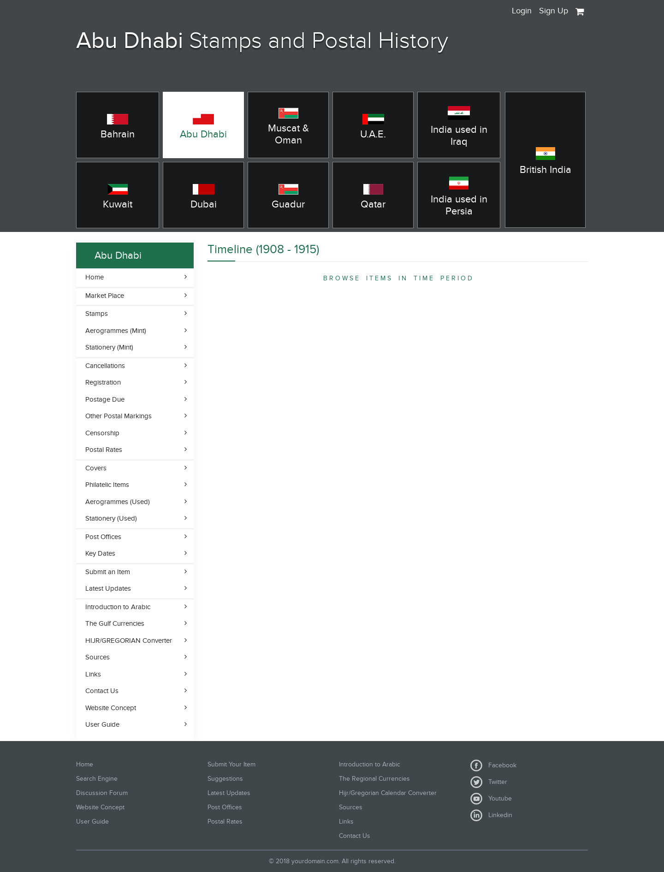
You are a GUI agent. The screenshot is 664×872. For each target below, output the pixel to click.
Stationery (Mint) (109, 347)
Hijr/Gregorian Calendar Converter (388, 793)
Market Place (104, 295)
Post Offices (103, 537)
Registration (103, 382)
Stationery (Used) (111, 518)
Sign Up (553, 11)
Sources (97, 657)
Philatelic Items (107, 484)
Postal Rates (103, 449)
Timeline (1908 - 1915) (263, 249)
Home (94, 277)
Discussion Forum (102, 793)
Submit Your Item (231, 764)
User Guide (102, 724)
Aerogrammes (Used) (117, 502)
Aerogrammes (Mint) (115, 330)
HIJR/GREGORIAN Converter (128, 640)
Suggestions (225, 779)
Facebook (493, 765)
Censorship (102, 433)
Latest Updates (108, 588)
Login (522, 11)
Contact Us (102, 691)
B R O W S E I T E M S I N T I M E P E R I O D (397, 278)
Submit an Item (107, 572)
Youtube (491, 799)
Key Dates (100, 553)
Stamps (96, 313)
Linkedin (491, 815)
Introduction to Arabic (117, 607)
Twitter (488, 782)
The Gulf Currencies (114, 623)
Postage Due (105, 399)
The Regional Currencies (374, 779)
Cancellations (105, 366)
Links (93, 674)
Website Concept (110, 708)
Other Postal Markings (118, 416)
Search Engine (97, 779)
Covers (96, 468)
